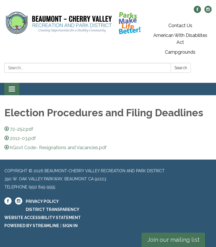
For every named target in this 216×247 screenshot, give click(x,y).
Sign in (70, 225)
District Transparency (52, 209)
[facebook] (197, 11)
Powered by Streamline (31, 225)
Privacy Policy (42, 201)
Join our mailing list (173, 239)
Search (180, 68)
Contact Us (180, 25)
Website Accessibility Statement (42, 217)
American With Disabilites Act (180, 39)
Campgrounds (180, 52)
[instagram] (208, 11)
